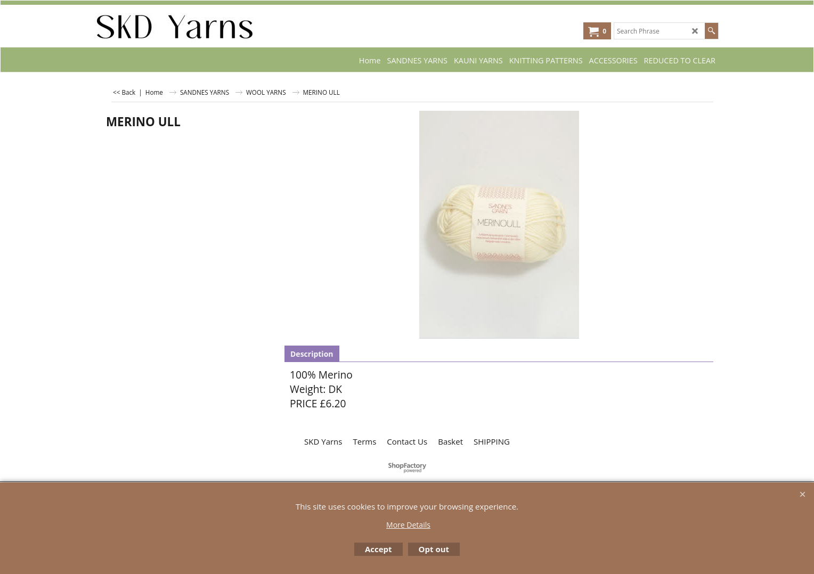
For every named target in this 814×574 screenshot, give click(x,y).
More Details (408, 525)
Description (311, 354)
